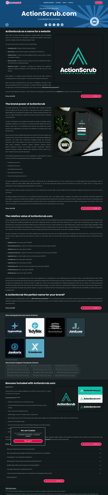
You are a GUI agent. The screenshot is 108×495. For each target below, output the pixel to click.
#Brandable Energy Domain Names (44, 344)
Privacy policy (28, 434)
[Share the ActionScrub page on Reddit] (62, 24)
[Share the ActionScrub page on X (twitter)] (50, 24)
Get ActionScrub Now (87, 419)
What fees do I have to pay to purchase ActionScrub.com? (24, 436)
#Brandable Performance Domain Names (19, 347)
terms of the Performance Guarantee (32, 471)
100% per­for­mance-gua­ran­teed (42, 415)
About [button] (64, 2)
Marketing (8, 487)
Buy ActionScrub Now (87, 96)
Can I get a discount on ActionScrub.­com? (19, 444)
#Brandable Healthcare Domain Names (69, 341)
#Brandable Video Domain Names (43, 351)
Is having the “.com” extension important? (19, 432)
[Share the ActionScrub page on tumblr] (54, 24)
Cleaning (8, 493)
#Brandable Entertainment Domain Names (70, 344)
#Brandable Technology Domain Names (18, 344)
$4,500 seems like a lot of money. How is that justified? (23, 441)
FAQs (31, 487)
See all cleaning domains (11, 335)
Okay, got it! (28, 441)
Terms (32, 490)
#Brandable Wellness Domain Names (68, 351)
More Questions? (12, 453)
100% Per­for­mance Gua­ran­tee (40, 298)
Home (32, 482)
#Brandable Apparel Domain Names (17, 341)
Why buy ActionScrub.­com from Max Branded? (21, 424)
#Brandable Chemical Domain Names (42, 341)
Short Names (9, 482)
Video (7, 490)
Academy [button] (58, 2)
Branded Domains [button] (49, 2)
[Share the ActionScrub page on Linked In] (58, 24)
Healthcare (8, 484)
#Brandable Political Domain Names (45, 347)
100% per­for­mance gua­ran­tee (50, 87)
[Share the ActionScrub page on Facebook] (45, 24)
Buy (98, 3)
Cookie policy (21, 434)
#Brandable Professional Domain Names (18, 351)
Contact (70, 2)
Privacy (32, 493)
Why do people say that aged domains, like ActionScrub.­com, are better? (28, 428)
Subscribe (98, 486)
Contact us (59, 91)
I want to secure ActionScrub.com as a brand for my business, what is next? (29, 449)
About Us (33, 484)
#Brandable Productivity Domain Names (70, 347)
